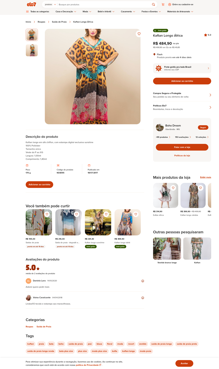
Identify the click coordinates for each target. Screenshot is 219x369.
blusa (99, 343)
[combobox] (50, 4)
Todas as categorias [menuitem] (39, 11)
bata (51, 343)
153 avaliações (183, 137)
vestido (142, 343)
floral (109, 343)
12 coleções (202, 137)
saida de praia (76, 343)
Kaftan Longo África (83, 21)
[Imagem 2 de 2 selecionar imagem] (32, 50)
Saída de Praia (61, 21)
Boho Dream (173, 125)
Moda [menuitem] (87, 11)
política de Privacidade (89, 365)
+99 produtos (163, 137)
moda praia (145, 351)
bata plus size (66, 351)
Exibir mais (205, 177)
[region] (182, 199)
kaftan (30, 343)
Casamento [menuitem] (128, 11)
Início (30, 21)
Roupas (44, 21)
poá (90, 343)
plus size (82, 351)
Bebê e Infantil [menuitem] (106, 11)
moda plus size (99, 351)
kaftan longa (128, 351)
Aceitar (184, 363)
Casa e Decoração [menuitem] (66, 11)
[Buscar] (105, 4)
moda (120, 343)
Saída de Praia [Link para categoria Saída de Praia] (44, 326)
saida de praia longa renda (40, 351)
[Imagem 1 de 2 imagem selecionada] (32, 35)
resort (131, 343)
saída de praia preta (187, 343)
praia (41, 343)
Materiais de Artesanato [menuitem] (180, 11)
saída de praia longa (161, 343)
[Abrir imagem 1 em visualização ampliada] (93, 76)
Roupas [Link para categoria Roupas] (29, 326)
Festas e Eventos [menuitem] (151, 11)
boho (61, 343)
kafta (114, 351)
